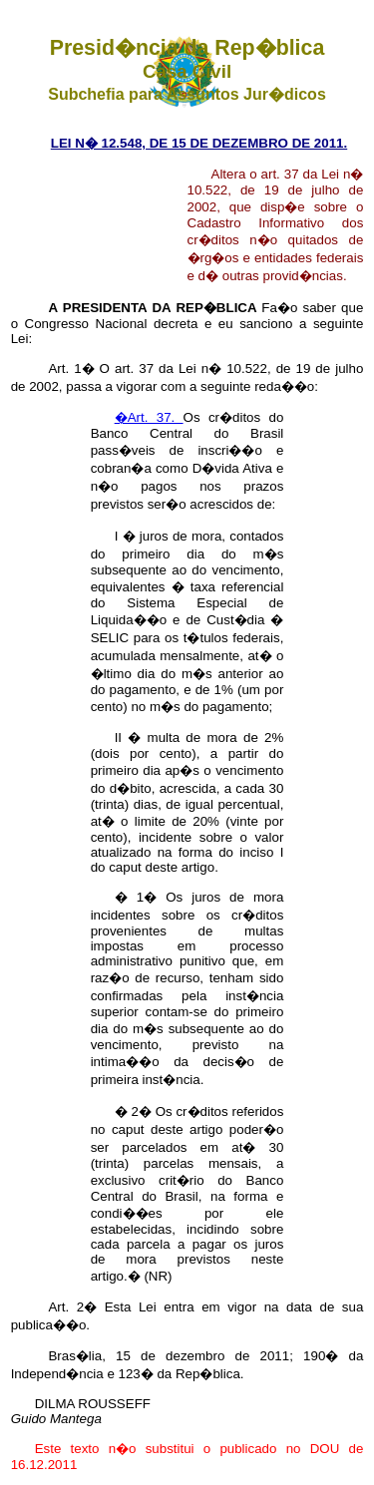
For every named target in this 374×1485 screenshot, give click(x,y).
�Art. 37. (149, 417)
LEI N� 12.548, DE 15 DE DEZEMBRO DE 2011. (199, 143)
